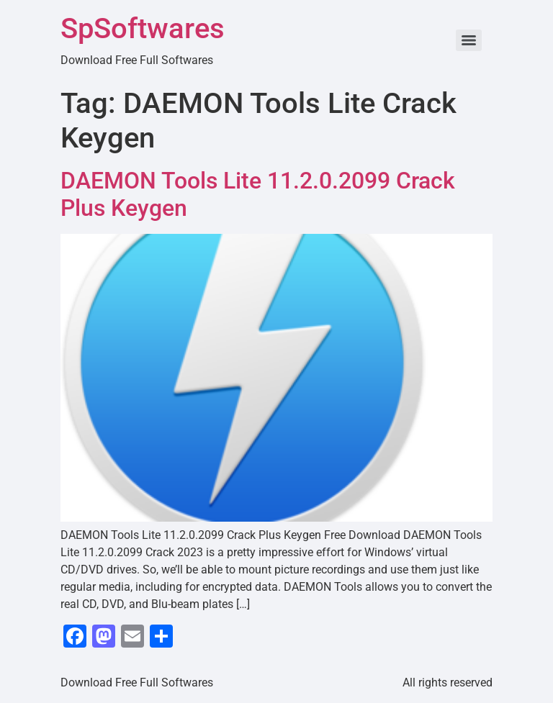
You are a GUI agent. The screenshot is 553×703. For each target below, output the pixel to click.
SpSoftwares (142, 28)
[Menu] (469, 40)
